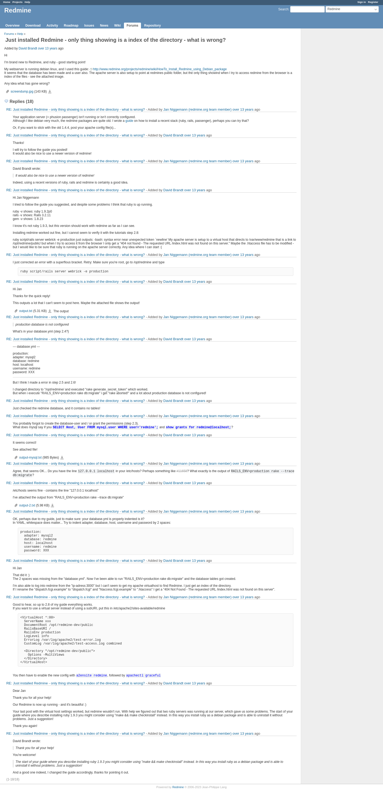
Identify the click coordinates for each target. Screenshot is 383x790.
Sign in (361, 2)
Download (32, 25)
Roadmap (71, 25)
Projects (18, 2)
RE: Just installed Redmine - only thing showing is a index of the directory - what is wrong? (75, 109)
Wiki (117, 25)
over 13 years (47, 48)
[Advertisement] (327, 112)
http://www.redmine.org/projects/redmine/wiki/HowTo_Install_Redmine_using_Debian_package (160, 69)
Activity (52, 25)
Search (283, 9)
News (104, 25)
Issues (89, 25)
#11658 (181, 471)
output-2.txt (27, 505)
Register (373, 2)
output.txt (25, 311)
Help (27, 2)
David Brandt (28, 48)
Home (6, 2)
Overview (12, 25)
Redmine (178, 787)
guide (129, 121)
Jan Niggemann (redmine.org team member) (197, 109)
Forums (132, 25)
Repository (152, 25)
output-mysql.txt (30, 457)
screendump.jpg (22, 91)
